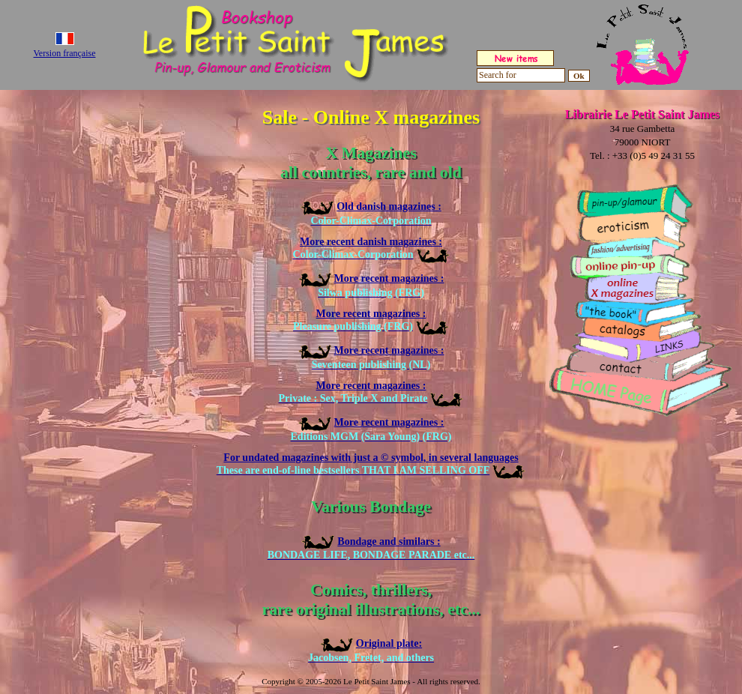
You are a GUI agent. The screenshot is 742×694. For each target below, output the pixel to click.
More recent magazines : (371, 320)
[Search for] (521, 75)
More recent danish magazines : (370, 248)
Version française (65, 53)
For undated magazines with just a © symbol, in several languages (371, 464)
